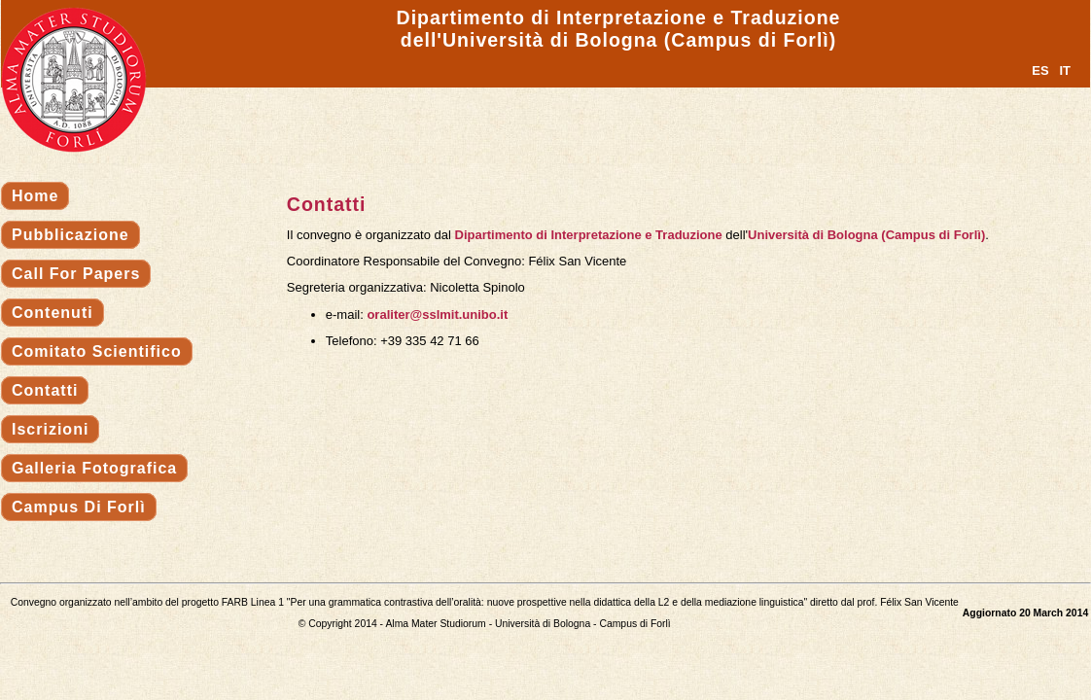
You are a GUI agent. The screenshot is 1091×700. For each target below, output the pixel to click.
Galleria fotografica (94, 468)
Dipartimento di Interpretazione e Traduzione (588, 235)
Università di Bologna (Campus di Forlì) (866, 235)
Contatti (45, 390)
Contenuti (52, 312)
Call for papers (76, 273)
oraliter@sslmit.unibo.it (437, 314)
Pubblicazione (70, 235)
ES (1040, 70)
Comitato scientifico (97, 351)
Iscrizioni (50, 429)
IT (1065, 70)
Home (35, 196)
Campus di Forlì (79, 507)
